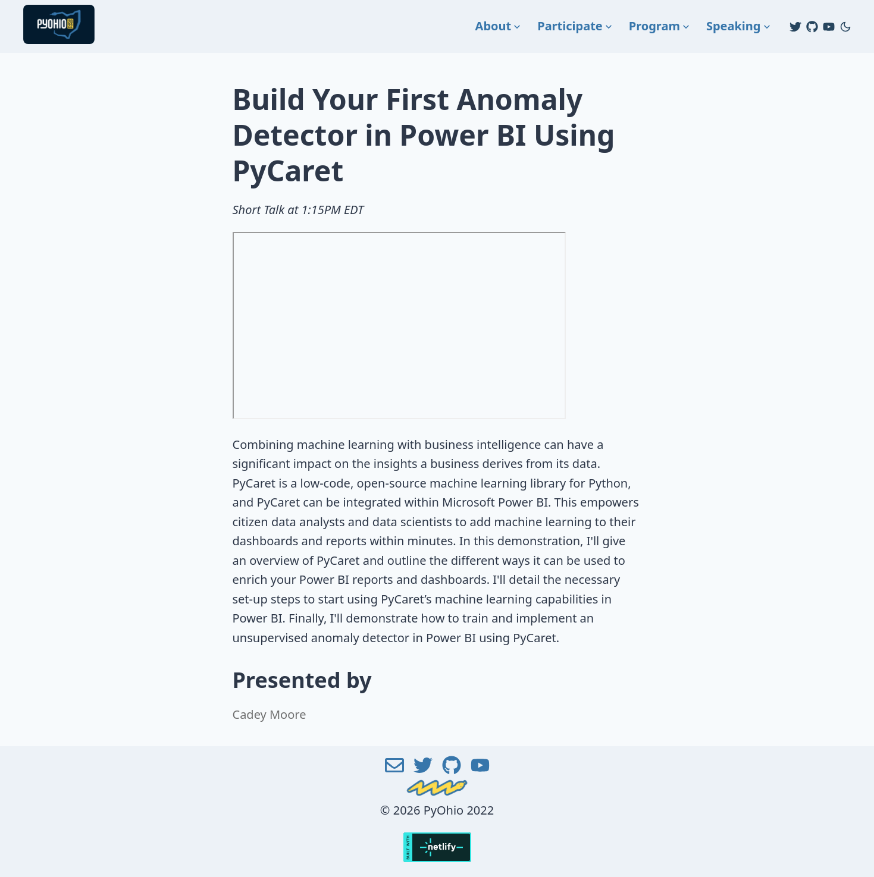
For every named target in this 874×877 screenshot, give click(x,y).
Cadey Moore (269, 714)
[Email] (394, 771)
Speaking (739, 26)
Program (660, 26)
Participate (576, 26)
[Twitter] (795, 27)
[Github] (812, 27)
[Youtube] (829, 27)
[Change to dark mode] (845, 27)
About (499, 26)
